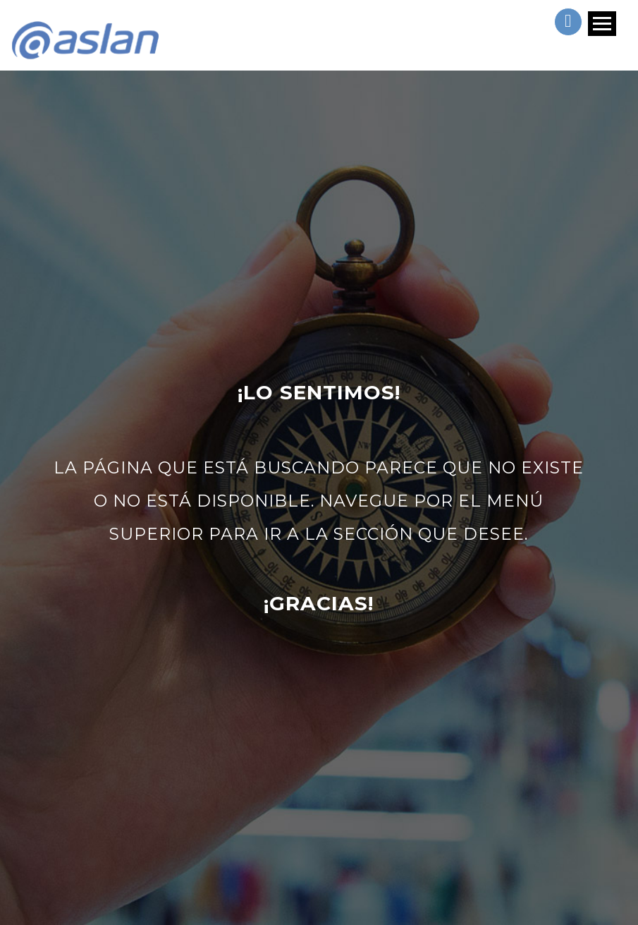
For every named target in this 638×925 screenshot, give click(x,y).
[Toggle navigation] (600, 36)
